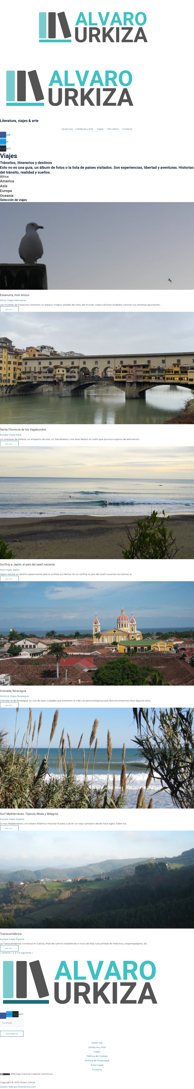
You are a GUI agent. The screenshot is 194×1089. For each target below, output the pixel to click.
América (7, 181)
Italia (18, 434)
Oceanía (6, 195)
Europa (6, 191)
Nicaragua (23, 696)
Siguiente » (27, 952)
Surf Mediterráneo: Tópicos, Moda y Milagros (29, 814)
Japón (16, 569)
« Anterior (5, 952)
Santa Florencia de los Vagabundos (23, 429)
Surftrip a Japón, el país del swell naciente (27, 564)
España (20, 819)
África (4, 176)
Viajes (10, 300)
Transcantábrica (11, 934)
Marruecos (20, 300)
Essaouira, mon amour (15, 295)
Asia (3, 186)
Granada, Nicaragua (13, 691)
